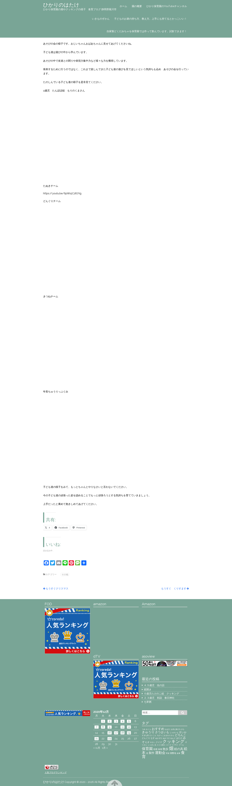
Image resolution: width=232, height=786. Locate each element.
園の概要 (137, 6)
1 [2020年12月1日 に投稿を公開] (103, 721)
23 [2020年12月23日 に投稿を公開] (109, 738)
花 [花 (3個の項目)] (147, 753)
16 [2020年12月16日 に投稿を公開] (109, 732)
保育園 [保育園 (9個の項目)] (147, 749)
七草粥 (147, 701)
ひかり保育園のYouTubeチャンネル (166, 6)
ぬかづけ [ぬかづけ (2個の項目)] (166, 738)
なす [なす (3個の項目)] (153, 738)
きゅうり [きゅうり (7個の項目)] (148, 732)
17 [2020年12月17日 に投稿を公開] (116, 732)
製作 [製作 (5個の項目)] (151, 752)
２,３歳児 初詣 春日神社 (159, 697)
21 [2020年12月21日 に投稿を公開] (96, 738)
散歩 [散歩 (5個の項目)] (165, 749)
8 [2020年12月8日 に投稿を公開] (103, 726)
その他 (65, 574)
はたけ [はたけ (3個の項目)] (179, 738)
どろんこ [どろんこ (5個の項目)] (180, 735)
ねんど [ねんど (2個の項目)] (173, 738)
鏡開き (147, 689)
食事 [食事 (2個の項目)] (178, 753)
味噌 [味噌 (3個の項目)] (160, 749)
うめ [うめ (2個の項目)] (143, 729)
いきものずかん (101, 18)
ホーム (123, 6)
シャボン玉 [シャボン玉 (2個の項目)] (152, 745)
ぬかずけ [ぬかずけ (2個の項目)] (158, 738)
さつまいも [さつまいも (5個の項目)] (162, 732)
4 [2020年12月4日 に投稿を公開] (122, 721)
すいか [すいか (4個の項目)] (183, 732)
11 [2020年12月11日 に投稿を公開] (122, 726)
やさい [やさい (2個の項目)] (152, 742)
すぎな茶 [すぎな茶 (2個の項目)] (145, 735)
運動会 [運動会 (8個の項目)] (160, 753)
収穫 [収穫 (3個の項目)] (155, 749)
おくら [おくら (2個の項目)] (148, 729)
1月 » (105, 747)
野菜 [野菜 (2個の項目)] (167, 753)
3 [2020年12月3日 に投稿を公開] (116, 721)
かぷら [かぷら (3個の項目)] (181, 729)
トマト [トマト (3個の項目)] (175, 745)
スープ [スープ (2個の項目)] (168, 745)
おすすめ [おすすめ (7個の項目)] (158, 729)
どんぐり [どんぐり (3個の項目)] (146, 738)
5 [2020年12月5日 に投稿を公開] (129, 721)
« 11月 (96, 747)
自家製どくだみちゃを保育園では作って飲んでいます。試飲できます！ (147, 31)
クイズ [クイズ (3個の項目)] (159, 742)
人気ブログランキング (56, 772)
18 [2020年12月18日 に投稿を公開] (122, 732)
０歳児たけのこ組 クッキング (161, 693)
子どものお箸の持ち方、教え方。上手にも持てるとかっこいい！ (150, 18)
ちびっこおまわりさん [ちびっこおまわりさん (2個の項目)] (165, 735)
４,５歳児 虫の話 (154, 685)
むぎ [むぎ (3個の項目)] (147, 742)
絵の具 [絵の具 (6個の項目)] (178, 749)
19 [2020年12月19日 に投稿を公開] (129, 732)
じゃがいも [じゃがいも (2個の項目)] (174, 732)
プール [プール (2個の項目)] (181, 745)
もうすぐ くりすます (173, 588)
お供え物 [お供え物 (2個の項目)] (174, 729)
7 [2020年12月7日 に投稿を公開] (96, 726)
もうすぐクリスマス (57, 588)
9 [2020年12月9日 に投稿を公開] (109, 726)
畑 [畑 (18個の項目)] (171, 748)
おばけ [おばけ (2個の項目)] (167, 729)
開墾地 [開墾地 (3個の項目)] (173, 753)
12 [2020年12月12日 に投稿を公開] (129, 726)
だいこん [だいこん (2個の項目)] (152, 735)
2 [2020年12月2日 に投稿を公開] (109, 721)
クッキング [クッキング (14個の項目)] (174, 741)
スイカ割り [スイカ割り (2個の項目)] (161, 745)
